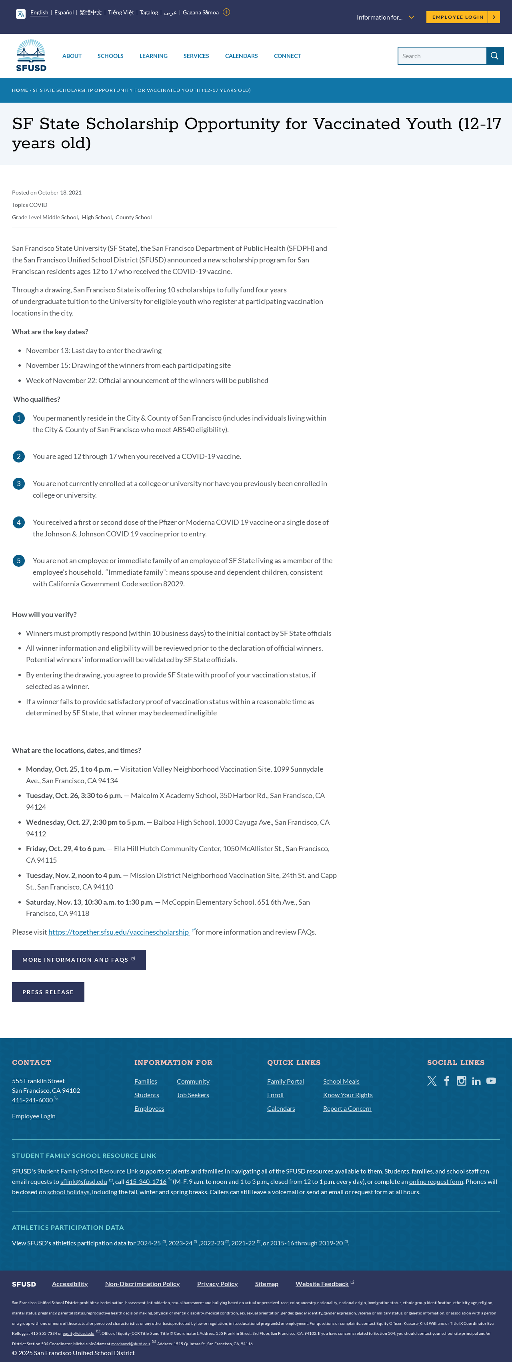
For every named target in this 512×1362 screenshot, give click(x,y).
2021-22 (245, 1243)
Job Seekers (193, 1094)
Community (193, 1081)
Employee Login (464, 17)
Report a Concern (347, 1108)
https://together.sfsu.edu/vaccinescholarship (122, 931)
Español (64, 12)
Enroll (275, 1094)
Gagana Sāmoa (201, 12)
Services (196, 55)
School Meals (341, 1081)
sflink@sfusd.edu (86, 1181)
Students (146, 1094)
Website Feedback (325, 1283)
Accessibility (70, 1283)
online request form (436, 1181)
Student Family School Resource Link (87, 1171)
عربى (170, 12)
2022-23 (214, 1243)
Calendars (241, 55)
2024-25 (151, 1243)
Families (145, 1081)
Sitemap (266, 1283)
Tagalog (149, 12)
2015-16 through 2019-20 (309, 1243)
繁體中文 (91, 12)
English (39, 12)
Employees (149, 1108)
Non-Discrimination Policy (142, 1283)
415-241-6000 (35, 1099)
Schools (111, 55)
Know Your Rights (348, 1094)
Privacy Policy (217, 1283)
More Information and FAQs (79, 959)
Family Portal (285, 1081)
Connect (287, 55)
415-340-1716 (149, 1181)
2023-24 (183, 1243)
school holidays (68, 1191)
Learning (154, 55)
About (72, 55)
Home (20, 90)
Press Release (48, 992)
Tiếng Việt (121, 12)
